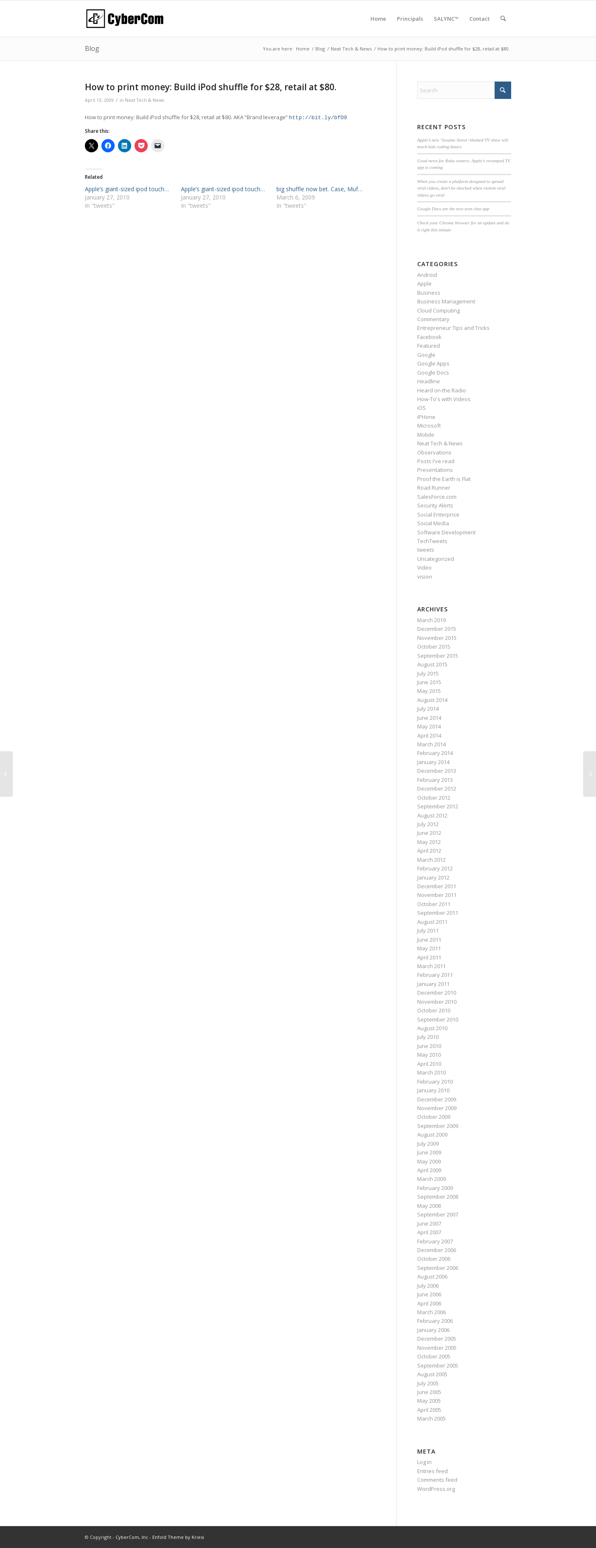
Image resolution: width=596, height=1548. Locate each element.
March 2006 (431, 1312)
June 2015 (429, 682)
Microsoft (429, 425)
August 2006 (432, 1276)
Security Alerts (435, 505)
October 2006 (433, 1258)
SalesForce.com (437, 496)
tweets (425, 549)
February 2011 (435, 974)
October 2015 (433, 646)
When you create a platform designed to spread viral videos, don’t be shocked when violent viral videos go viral (461, 188)
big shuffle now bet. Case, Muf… (319, 189)
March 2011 (431, 966)
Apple (424, 283)
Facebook (429, 337)
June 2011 (429, 939)
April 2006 (429, 1303)
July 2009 (428, 1143)
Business (428, 292)
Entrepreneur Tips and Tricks (453, 328)
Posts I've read (435, 461)
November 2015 (437, 638)
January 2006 (433, 1330)
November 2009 (437, 1108)
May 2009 (429, 1161)
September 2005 (437, 1365)
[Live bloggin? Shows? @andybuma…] (589, 774)
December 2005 (436, 1338)
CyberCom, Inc (131, 1537)
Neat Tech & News (144, 100)
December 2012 (436, 788)
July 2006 (428, 1285)
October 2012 (433, 797)
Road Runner (433, 487)
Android (427, 275)
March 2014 (431, 744)
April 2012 (429, 850)
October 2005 (433, 1356)
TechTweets (432, 541)
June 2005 (429, 1392)
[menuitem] (378, 18)
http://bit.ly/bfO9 (318, 118)
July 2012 (428, 824)
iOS (421, 407)
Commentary (433, 319)
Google (426, 354)
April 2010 (429, 1063)
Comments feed (437, 1479)
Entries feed (432, 1471)
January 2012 (433, 877)
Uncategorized (435, 558)
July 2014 (428, 708)
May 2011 (429, 948)
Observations (434, 452)
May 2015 (429, 691)
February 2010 (435, 1081)
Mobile (425, 434)
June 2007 (429, 1223)
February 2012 (435, 868)
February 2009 (435, 1188)
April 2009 (429, 1170)
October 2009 (433, 1116)
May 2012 (429, 842)
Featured (428, 345)
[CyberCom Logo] (124, 18)
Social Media (433, 523)
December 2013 (436, 770)
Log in (424, 1462)
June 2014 (429, 717)
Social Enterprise (438, 514)
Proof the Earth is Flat (444, 479)
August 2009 (432, 1134)
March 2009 (431, 1179)
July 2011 (428, 930)
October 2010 (433, 1010)
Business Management (446, 301)
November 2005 (437, 1347)
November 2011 (437, 895)
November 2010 (437, 1001)
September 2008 (437, 1196)
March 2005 (431, 1418)
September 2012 (437, 806)
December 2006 (436, 1250)
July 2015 (428, 673)
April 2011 (429, 957)
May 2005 (429, 1400)
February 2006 (435, 1320)
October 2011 (433, 904)
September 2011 (437, 912)
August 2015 (432, 664)
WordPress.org (436, 1489)
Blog (92, 48)
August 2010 (432, 1028)
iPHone (426, 417)
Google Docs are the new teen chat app (453, 208)
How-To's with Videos (444, 399)
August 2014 (432, 700)
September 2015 (437, 655)
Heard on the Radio (441, 390)
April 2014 (429, 735)
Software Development (446, 532)
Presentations (435, 470)
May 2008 (429, 1205)
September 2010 (437, 1019)
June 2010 (429, 1046)
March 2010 (431, 1072)
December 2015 (436, 628)
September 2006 (437, 1268)
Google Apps (433, 363)
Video (424, 567)
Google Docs (433, 372)
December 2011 (436, 886)
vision (424, 576)
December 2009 (436, 1099)
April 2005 (429, 1409)
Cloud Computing (438, 310)
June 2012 (429, 832)
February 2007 (435, 1241)
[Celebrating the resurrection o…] (6, 774)
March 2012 (431, 859)
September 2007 (437, 1214)
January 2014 (433, 762)
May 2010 (429, 1054)
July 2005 (428, 1383)
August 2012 (432, 815)
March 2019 (431, 620)
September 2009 (437, 1126)
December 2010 (436, 992)
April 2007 (429, 1232)
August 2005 (432, 1374)
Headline (428, 381)
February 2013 (435, 780)
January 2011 (433, 984)
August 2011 (432, 921)
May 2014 (429, 726)
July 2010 (428, 1037)
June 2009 (429, 1152)
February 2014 (435, 753)
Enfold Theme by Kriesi (178, 1537)
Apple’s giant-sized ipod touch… (127, 189)
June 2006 (429, 1294)
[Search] (503, 18)
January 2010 (433, 1090)
